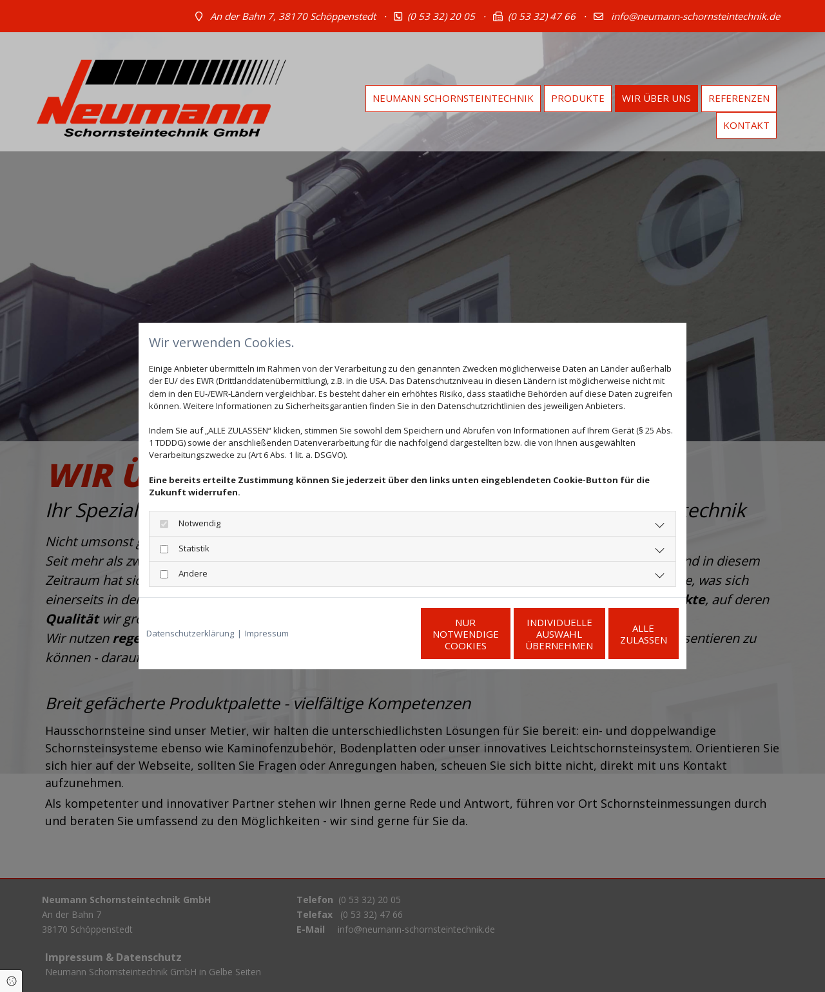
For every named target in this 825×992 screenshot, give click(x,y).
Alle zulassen (619, 633)
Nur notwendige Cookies (374, 634)
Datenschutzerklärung (190, 633)
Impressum (267, 633)
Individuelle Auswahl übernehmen (496, 634)
